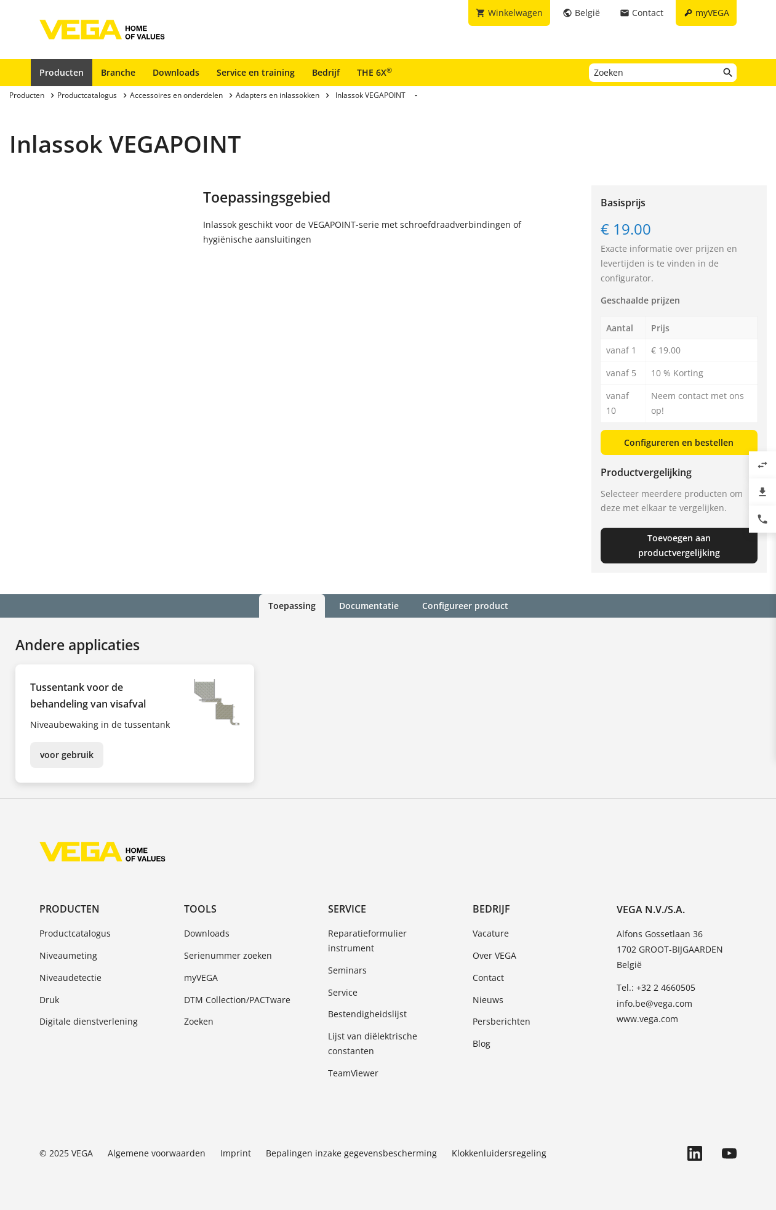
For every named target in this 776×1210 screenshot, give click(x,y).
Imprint (235, 1153)
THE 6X (374, 72)
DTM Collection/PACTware (237, 1000)
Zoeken (199, 1021)
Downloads (176, 72)
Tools (200, 909)
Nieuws (488, 1000)
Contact (488, 977)
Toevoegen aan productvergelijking (679, 545)
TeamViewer (353, 1073)
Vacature (491, 933)
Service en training (256, 72)
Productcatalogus (75, 933)
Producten (61, 72)
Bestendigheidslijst (367, 1014)
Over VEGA (494, 955)
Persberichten (501, 1021)
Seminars (347, 970)
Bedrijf (326, 72)
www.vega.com (647, 1019)
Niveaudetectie (70, 977)
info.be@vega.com (654, 1003)
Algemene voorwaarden (157, 1153)
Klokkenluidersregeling (499, 1153)
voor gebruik (67, 754)
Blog (481, 1043)
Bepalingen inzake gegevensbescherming (351, 1153)
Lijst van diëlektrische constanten (372, 1043)
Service (347, 909)
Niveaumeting (68, 955)
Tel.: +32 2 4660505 (656, 987)
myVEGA (201, 977)
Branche (118, 72)
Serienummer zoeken (228, 955)
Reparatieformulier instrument (367, 940)
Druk (49, 1000)
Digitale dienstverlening (88, 1021)
